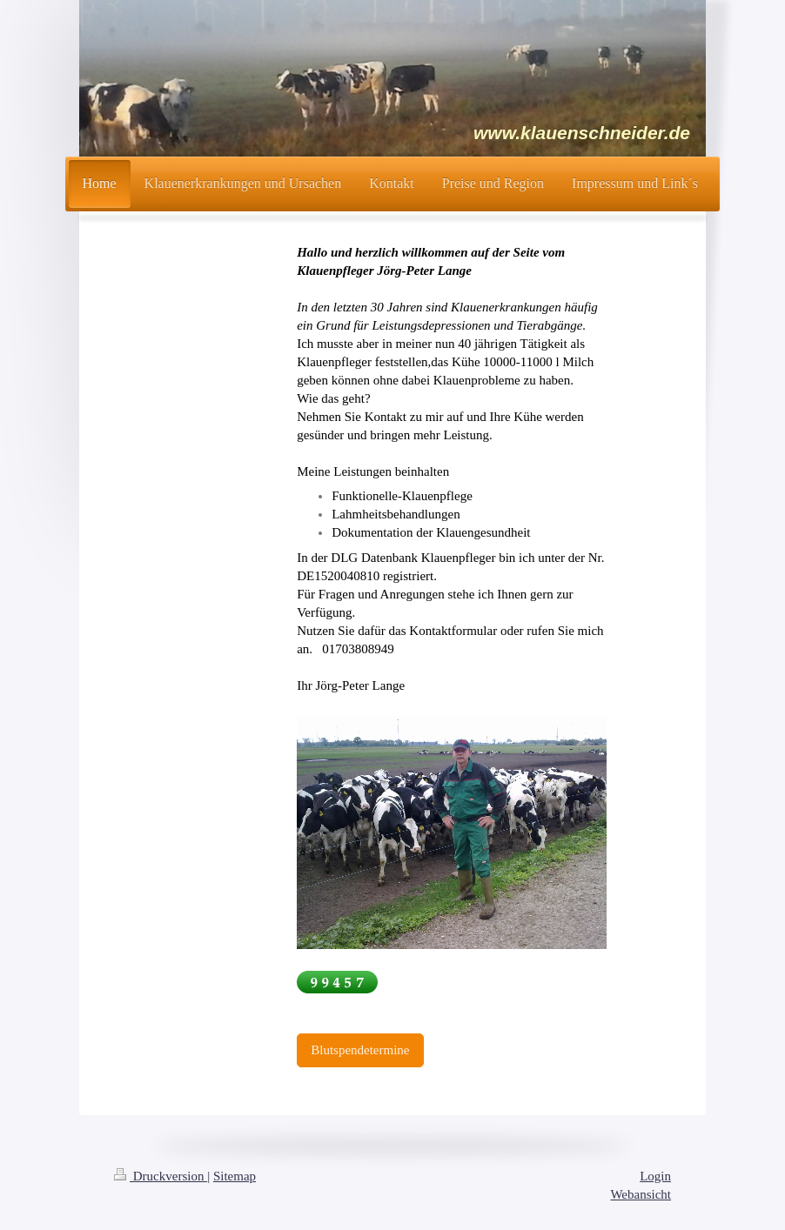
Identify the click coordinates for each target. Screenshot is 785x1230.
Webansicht (640, 1194)
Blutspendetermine (360, 1050)
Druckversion (160, 1176)
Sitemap (234, 1176)
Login (655, 1176)
